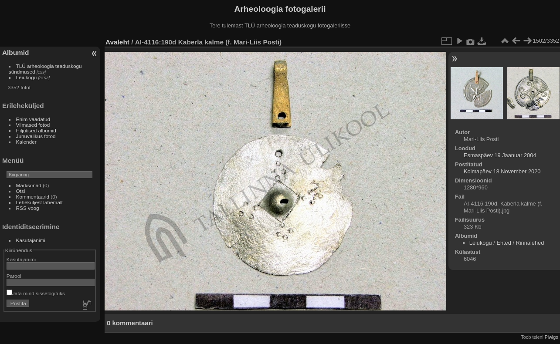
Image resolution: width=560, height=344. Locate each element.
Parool (14, 276)
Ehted (503, 242)
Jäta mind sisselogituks (36, 293)
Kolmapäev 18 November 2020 (502, 171)
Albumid (15, 52)
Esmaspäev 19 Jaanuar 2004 (500, 155)
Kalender (26, 142)
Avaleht (117, 42)
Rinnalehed (530, 242)
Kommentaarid (33, 196)
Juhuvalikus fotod (36, 136)
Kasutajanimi (30, 240)
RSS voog (27, 208)
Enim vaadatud (33, 119)
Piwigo (551, 337)
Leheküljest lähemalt (39, 202)
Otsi (20, 191)
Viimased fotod (33, 125)
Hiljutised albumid (36, 130)
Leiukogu (26, 77)
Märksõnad (28, 185)
